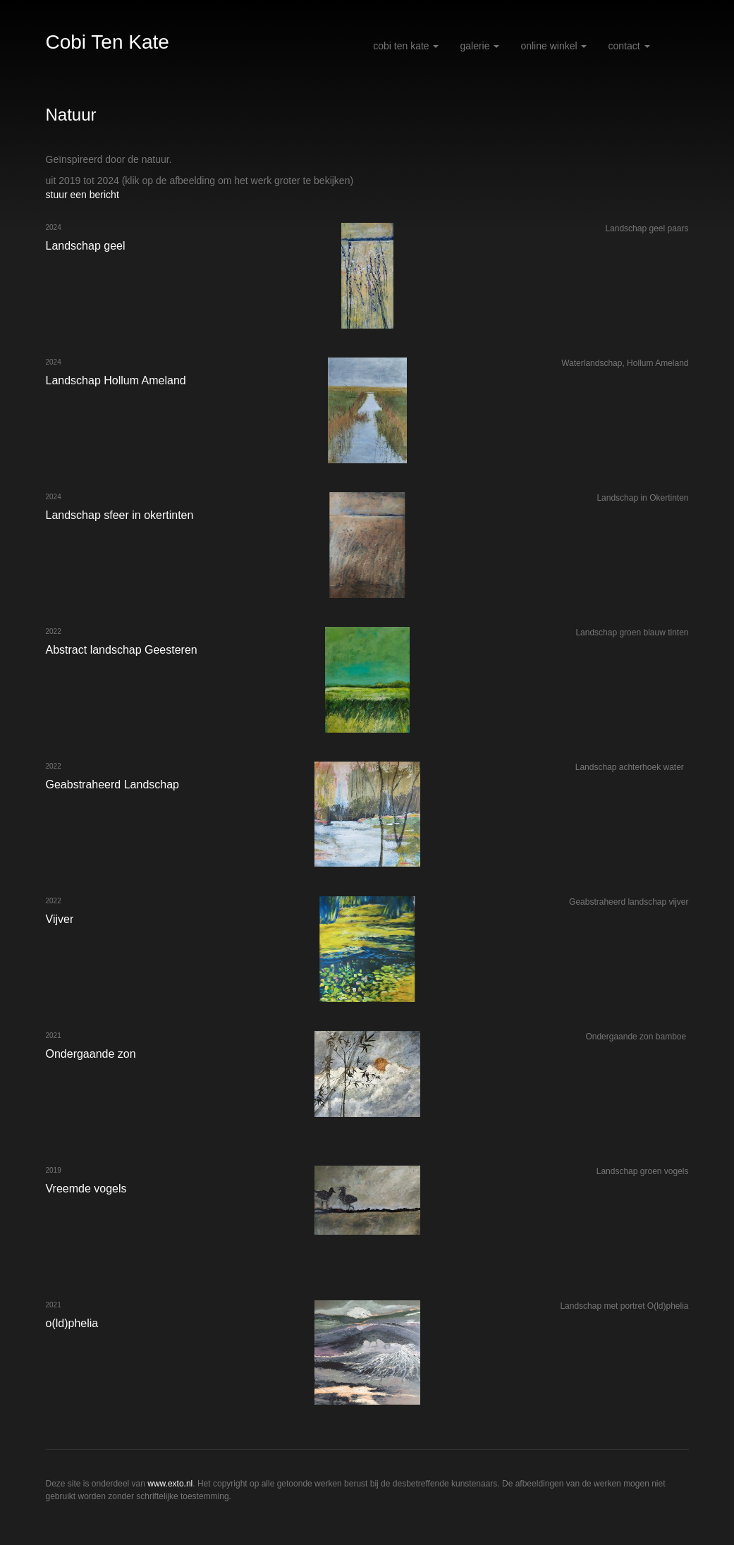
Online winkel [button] (553, 45)
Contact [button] (628, 45)
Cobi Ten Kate (107, 42)
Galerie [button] (479, 45)
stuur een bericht (82, 194)
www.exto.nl (169, 1484)
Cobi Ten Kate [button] (406, 45)
